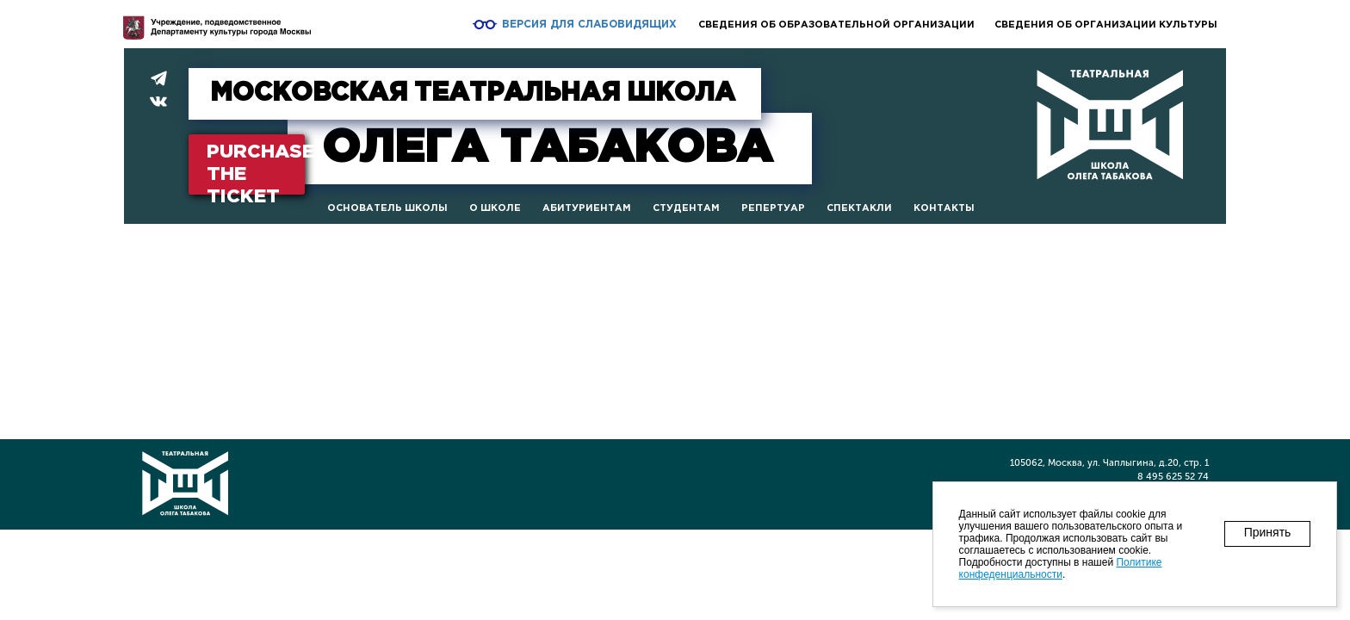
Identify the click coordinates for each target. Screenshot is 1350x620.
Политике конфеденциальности (1060, 568)
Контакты (944, 208)
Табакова (547, 148)
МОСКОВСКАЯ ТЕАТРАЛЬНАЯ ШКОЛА (472, 93)
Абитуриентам (586, 208)
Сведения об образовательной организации (836, 25)
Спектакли (859, 208)
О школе (495, 208)
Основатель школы (387, 208)
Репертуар (773, 208)
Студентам (686, 208)
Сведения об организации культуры (1105, 25)
